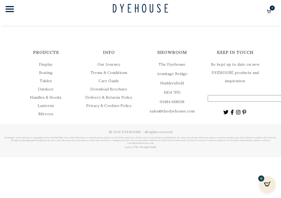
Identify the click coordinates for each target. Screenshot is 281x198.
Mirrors (45, 113)
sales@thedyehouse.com (172, 111)
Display (45, 64)
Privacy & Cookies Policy (108, 105)
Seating (46, 72)
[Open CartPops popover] (267, 184)
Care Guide (109, 80)
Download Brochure (108, 89)
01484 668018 (172, 101)
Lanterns (46, 105)
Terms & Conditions (109, 72)
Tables (46, 80)
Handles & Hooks (45, 97)
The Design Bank (145, 147)
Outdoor (46, 89)
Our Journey (108, 64)
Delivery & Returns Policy (108, 97)
